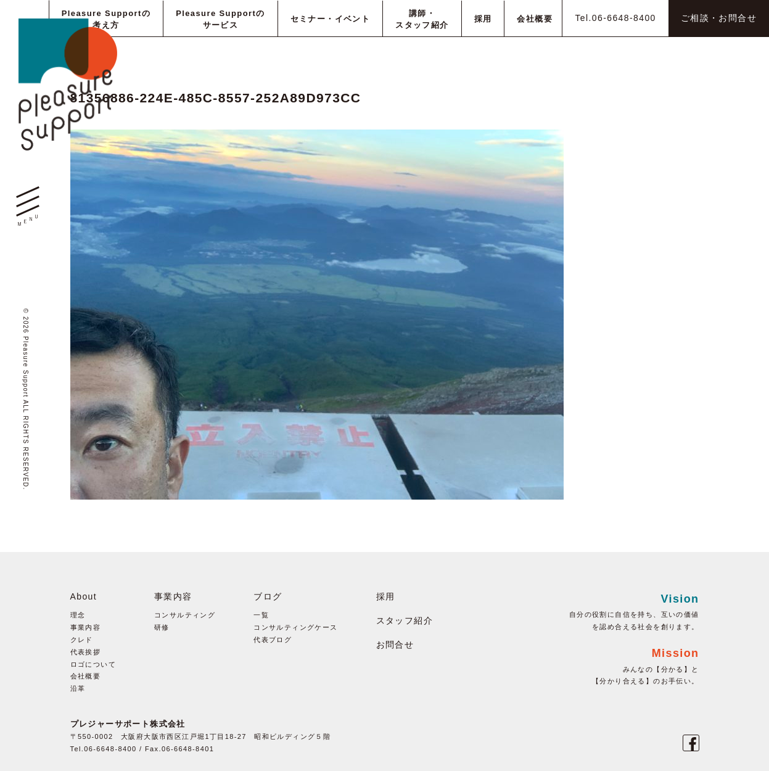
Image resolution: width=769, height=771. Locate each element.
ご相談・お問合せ (719, 18)
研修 (162, 627)
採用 (385, 596)
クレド (81, 639)
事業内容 (85, 627)
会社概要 (85, 676)
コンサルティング (184, 615)
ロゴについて (93, 664)
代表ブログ (272, 639)
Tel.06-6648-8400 (615, 18)
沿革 (78, 688)
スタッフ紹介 (404, 620)
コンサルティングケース (295, 627)
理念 (78, 615)
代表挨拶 (85, 652)
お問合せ (395, 644)
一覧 (261, 615)
